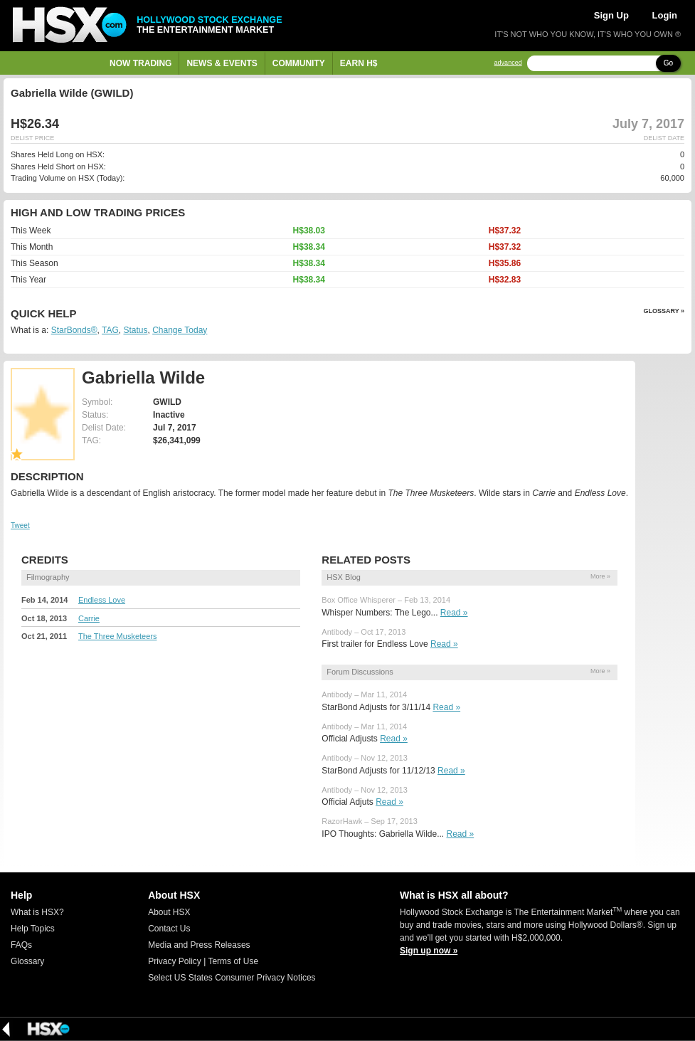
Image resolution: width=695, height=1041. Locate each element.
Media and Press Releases (199, 945)
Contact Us (169, 929)
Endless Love (101, 600)
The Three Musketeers (117, 636)
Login (664, 15)
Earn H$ (359, 63)
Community (298, 63)
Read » (454, 613)
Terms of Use (233, 961)
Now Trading (140, 63)
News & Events (221, 63)
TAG (110, 330)
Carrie (89, 618)
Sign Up (611, 15)
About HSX (169, 912)
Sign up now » (428, 951)
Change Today (179, 330)
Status (135, 330)
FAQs (21, 945)
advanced (508, 63)
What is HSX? (37, 912)
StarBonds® (74, 330)
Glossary (27, 961)
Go (668, 63)
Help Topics (33, 929)
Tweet (20, 525)
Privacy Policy (174, 961)
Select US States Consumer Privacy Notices (231, 978)
